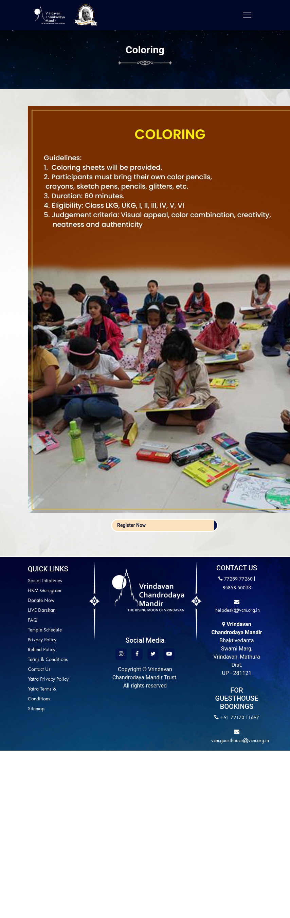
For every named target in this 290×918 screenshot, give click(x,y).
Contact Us (39, 669)
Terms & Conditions (48, 660)
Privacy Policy (42, 640)
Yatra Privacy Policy (48, 679)
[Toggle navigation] (247, 15)
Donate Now (41, 601)
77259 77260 (238, 579)
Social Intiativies (45, 581)
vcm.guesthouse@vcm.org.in (240, 741)
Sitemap (36, 709)
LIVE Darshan (41, 610)
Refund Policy (41, 650)
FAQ (32, 620)
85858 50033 (236, 588)
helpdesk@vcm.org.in (237, 610)
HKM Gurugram (44, 591)
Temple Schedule (45, 630)
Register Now (131, 525)
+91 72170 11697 (239, 718)
